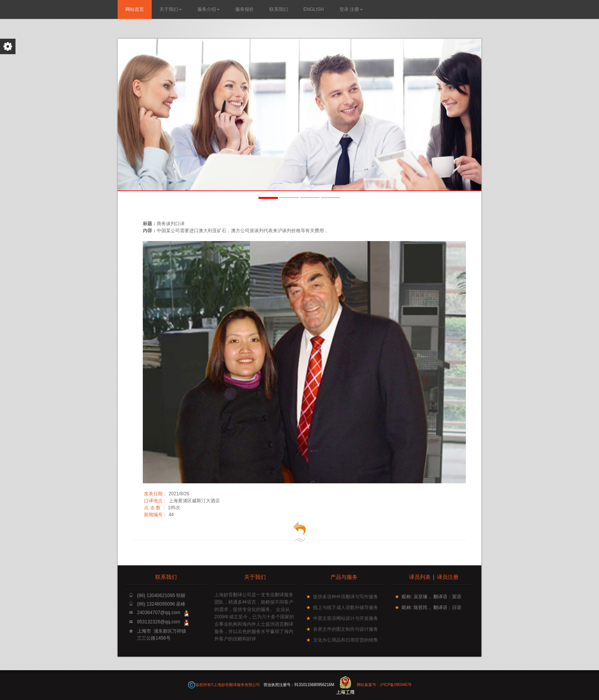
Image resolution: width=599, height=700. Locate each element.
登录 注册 (351, 9)
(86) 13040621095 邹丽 (161, 595)
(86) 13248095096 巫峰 (161, 604)
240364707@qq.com (158, 612)
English (313, 9)
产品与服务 (344, 576)
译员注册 (448, 576)
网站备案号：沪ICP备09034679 (384, 685)
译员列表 (420, 576)
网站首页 (134, 9)
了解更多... (208, 110)
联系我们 (278, 9)
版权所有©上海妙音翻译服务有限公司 (228, 685)
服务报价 (244, 9)
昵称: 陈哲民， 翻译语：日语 (431, 607)
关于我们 (170, 9)
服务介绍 (208, 9)
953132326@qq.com (158, 622)
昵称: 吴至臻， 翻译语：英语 (431, 596)
